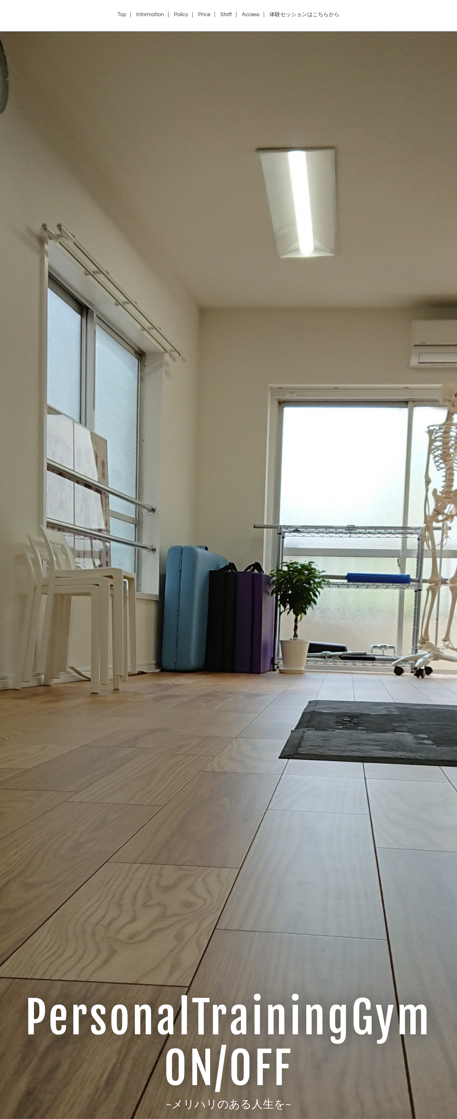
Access (251, 14)
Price (204, 14)
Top (121, 14)
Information (150, 14)
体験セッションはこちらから (304, 14)
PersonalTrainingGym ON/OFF (228, 1043)
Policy (181, 14)
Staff (226, 14)
